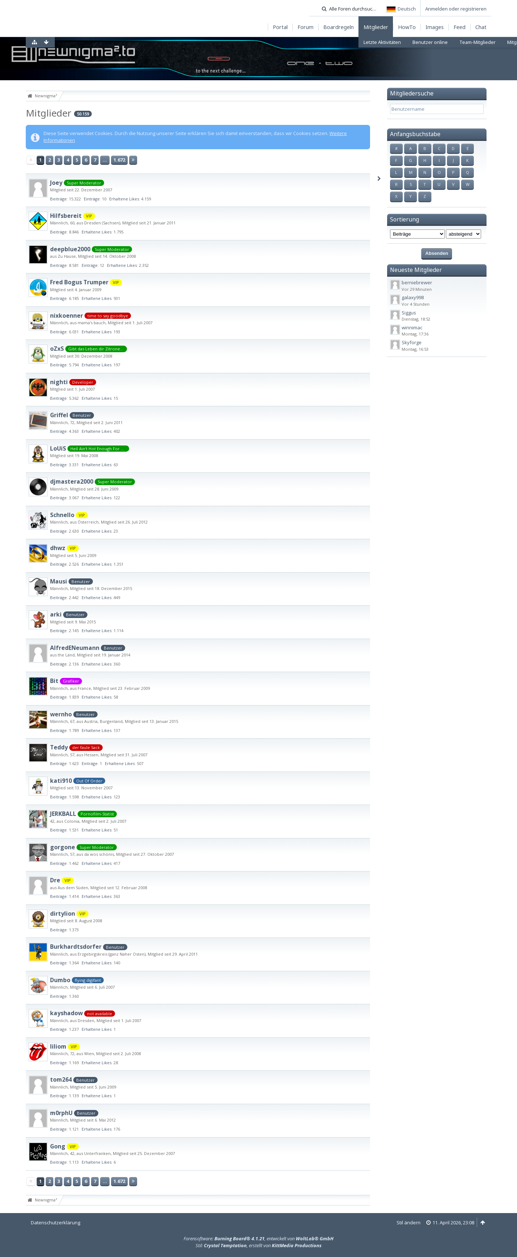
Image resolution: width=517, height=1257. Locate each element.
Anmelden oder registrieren (456, 8)
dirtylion (62, 914)
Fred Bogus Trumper (79, 282)
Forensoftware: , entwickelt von (258, 1238)
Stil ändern (408, 1222)
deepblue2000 (70, 249)
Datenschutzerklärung (55, 1222)
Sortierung (404, 219)
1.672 (119, 159)
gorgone (62, 847)
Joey (56, 183)
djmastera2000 (71, 481)
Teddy (59, 747)
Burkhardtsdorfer (76, 947)
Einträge (92, 199)
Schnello (62, 515)
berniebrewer (417, 282)
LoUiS (58, 448)
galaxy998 (413, 297)
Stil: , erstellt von (258, 1245)
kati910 (61, 781)
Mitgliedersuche (412, 93)
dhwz (57, 548)
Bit (54, 681)
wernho (61, 714)
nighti (59, 382)
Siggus (409, 312)
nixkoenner (66, 316)
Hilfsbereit (66, 216)
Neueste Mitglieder (416, 270)
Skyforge (412, 342)
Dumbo (60, 980)
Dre (55, 880)
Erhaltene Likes (124, 199)
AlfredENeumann (74, 648)
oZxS (57, 349)
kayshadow (66, 1013)
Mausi (58, 581)
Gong (57, 1146)
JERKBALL (63, 814)
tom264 (61, 1079)
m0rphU (61, 1113)
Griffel (59, 415)
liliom (58, 1046)
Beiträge (58, 199)
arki (56, 614)
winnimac (412, 327)
